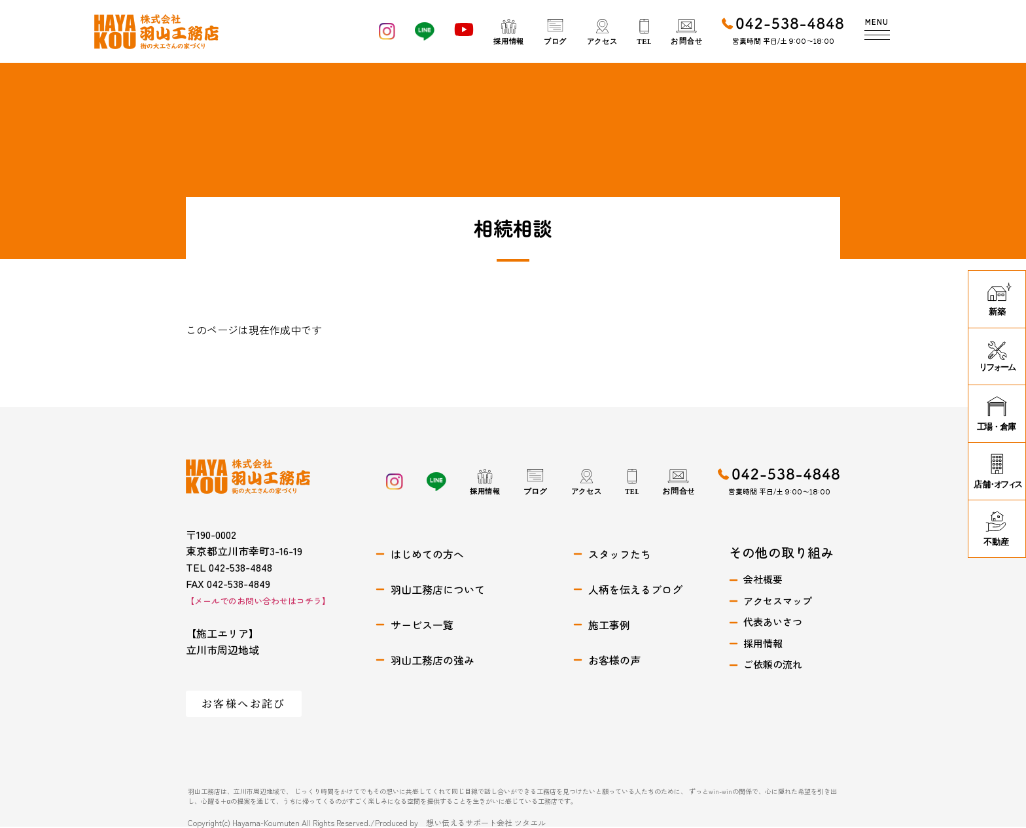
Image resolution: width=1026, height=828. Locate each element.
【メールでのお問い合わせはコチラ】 (258, 601)
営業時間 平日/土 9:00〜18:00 (783, 40)
